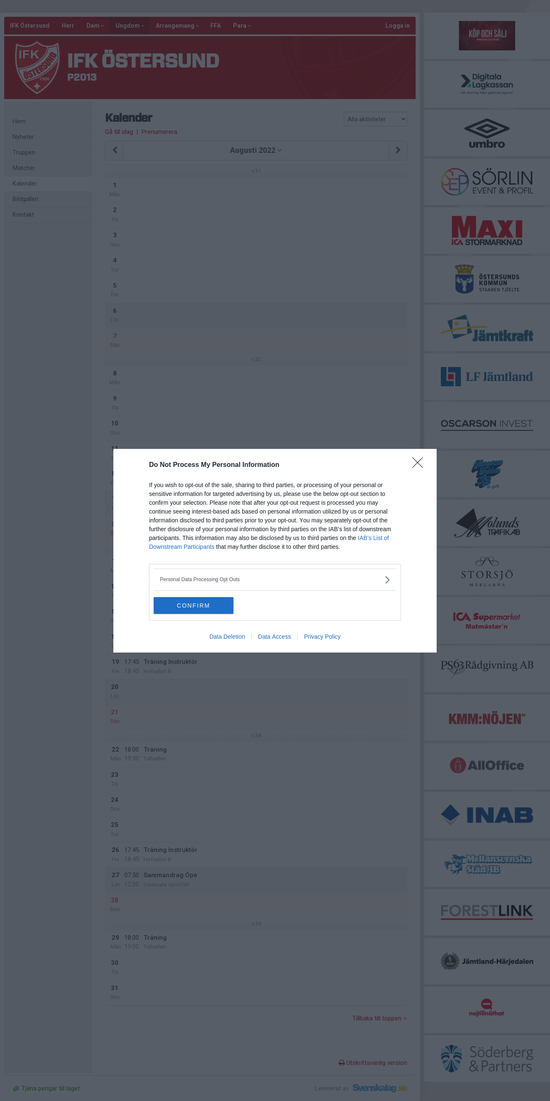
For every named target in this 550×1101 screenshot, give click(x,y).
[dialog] (275, 551)
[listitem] (275, 579)
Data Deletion (227, 636)
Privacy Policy (322, 636)
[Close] (420, 465)
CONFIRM (193, 605)
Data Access (274, 636)
